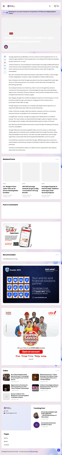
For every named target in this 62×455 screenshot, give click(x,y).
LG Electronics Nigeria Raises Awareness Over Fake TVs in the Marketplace (49, 386)
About (6, 441)
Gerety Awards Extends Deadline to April (48, 423)
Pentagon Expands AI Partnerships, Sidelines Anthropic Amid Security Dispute (50, 190)
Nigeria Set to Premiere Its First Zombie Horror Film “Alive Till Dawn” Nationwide (20, 386)
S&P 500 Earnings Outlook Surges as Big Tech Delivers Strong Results (30, 190)
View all (57, 159)
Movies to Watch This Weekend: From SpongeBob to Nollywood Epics (20, 395)
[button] (4, 72)
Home (6, 33)
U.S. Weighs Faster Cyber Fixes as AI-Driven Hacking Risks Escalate (10, 190)
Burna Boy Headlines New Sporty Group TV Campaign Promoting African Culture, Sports (20, 377)
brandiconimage (32, 451)
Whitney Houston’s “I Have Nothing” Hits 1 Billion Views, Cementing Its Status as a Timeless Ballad (49, 377)
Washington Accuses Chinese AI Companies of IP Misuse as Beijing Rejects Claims (32, 12)
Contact (6, 445)
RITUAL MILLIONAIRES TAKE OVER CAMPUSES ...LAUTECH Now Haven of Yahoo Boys (49, 414)
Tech (4, 12)
